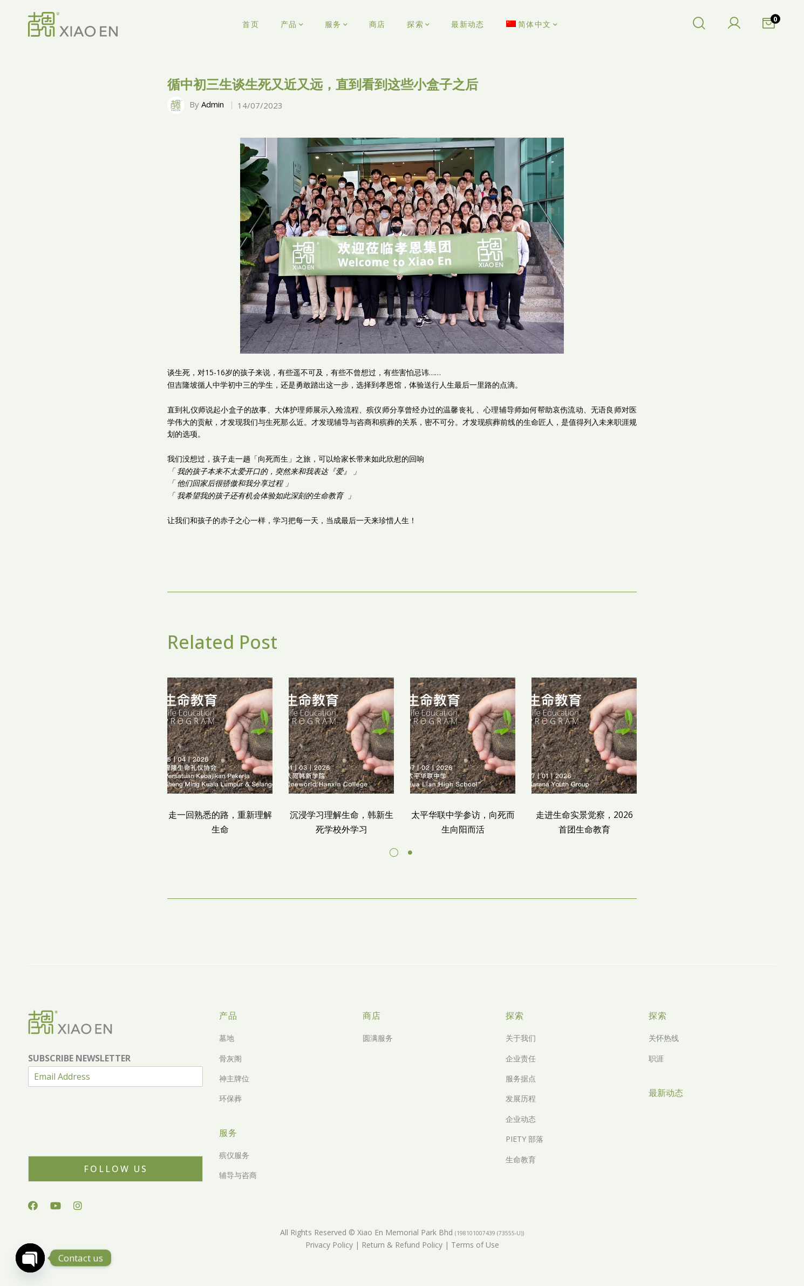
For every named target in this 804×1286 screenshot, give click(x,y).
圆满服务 (378, 1038)
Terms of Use (474, 1245)
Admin (212, 104)
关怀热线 (664, 1038)
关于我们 (521, 1038)
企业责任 (521, 1058)
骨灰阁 (230, 1058)
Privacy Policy (329, 1245)
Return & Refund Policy (400, 1245)
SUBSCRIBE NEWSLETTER (79, 1058)
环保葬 (230, 1098)
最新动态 (666, 1093)
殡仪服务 (234, 1155)
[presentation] (110, 1138)
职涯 (656, 1058)
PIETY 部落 (524, 1139)
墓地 (226, 1038)
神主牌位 (234, 1078)
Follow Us (116, 1169)
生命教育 (521, 1159)
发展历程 (521, 1098)
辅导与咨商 (238, 1175)
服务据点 (521, 1078)
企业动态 (521, 1119)
